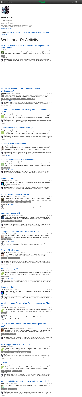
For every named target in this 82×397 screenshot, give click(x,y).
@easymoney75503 (17, 328)
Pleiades (3, 215)
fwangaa (3, 114)
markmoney (4, 307)
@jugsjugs (9, 146)
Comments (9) (27, 32)
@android (8, 346)
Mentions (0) (34, 32)
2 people (12, 241)
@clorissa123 (11, 162)
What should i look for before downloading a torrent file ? (25, 381)
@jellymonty (11, 233)
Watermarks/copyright (10, 213)
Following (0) (4, 34)
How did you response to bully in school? (18, 160)
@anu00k (8, 383)
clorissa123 (4, 162)
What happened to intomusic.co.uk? (16, 344)
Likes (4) (40, 32)
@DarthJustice (13, 365)
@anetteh (8, 93)
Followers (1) (46, 32)
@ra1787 (8, 270)
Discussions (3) (10, 32)
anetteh (3, 93)
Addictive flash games (10, 268)
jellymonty (4, 233)
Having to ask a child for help (13, 144)
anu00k (3, 383)
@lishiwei (8, 50)
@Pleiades (9, 215)
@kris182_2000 (13, 196)
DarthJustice (5, 365)
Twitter (4, 363)
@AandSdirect (12, 252)
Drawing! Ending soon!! (11, 250)
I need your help (8, 178)
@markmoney (12, 307)
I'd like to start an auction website (15, 194)
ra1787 (3, 270)
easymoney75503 (6, 328)
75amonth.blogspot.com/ (7, 28)
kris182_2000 (5, 196)
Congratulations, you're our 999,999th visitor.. (20, 231)
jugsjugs (3, 146)
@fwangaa (9, 114)
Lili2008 (3, 180)
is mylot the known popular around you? (18, 128)
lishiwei (3, 50)
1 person (12, 100)
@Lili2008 (8, 180)
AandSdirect (5, 252)
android (3, 346)
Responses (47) (19, 32)
